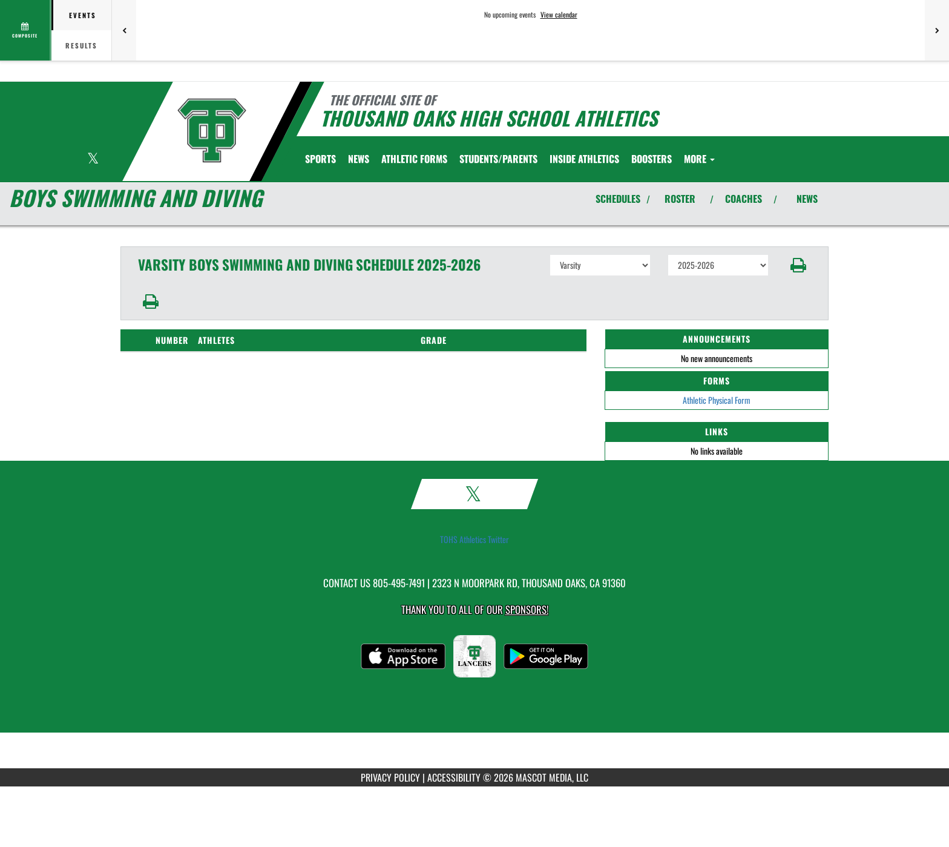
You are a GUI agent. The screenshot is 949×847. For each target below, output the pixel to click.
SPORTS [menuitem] (320, 158)
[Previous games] (124, 30)
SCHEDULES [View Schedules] (618, 199)
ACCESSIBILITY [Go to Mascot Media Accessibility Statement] (454, 777)
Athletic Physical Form (716, 400)
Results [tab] (81, 45)
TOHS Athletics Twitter (474, 539)
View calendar (558, 14)
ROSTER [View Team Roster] (680, 199)
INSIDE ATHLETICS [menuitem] (584, 158)
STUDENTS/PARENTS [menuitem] (498, 158)
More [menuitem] (699, 158)
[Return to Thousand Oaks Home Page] (211, 130)
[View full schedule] (25, 30)
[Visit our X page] (93, 159)
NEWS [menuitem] (358, 158)
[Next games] (937, 30)
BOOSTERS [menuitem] (651, 158)
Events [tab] (82, 15)
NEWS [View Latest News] (807, 199)
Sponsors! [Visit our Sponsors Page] (526, 609)
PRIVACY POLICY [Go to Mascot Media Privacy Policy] (390, 777)
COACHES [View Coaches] (743, 199)
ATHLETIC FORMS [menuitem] (414, 158)
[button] (798, 265)
